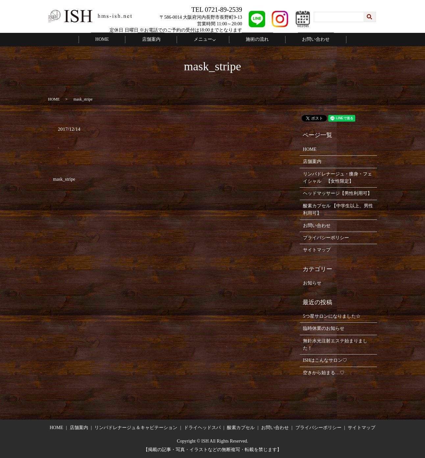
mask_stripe (64, 178)
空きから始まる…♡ (323, 372)
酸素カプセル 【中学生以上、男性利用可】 (338, 209)
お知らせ (312, 282)
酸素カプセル (241, 427)
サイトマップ (317, 249)
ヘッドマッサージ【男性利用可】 (337, 193)
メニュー (201, 39)
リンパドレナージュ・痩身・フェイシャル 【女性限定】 (337, 177)
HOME (116, 39)
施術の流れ (251, 39)
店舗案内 (157, 39)
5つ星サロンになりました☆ (332, 315)
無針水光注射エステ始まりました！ (335, 344)
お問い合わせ (301, 39)
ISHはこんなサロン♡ (325, 359)
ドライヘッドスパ (202, 427)
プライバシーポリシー (326, 237)
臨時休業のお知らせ (323, 328)
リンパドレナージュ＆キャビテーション (135, 427)
